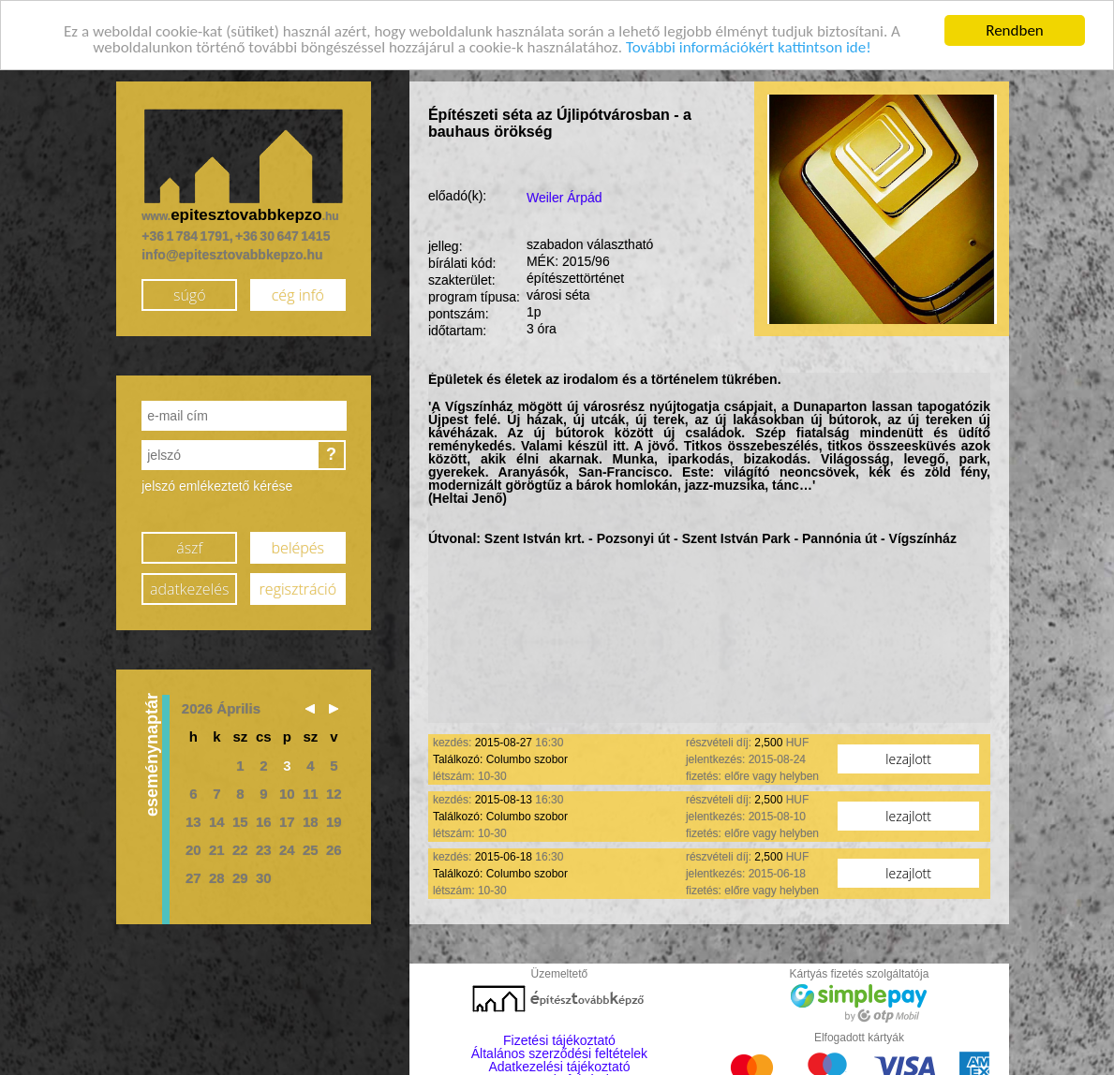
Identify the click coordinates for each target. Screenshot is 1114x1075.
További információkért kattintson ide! (748, 46)
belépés (298, 547)
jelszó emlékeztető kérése (216, 485)
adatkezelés (189, 588)
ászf (189, 547)
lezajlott (908, 758)
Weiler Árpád (564, 196)
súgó (189, 294)
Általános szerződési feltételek (559, 1052)
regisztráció (298, 588)
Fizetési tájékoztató (559, 1039)
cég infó (298, 294)
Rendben (1015, 29)
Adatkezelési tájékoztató (559, 1065)
